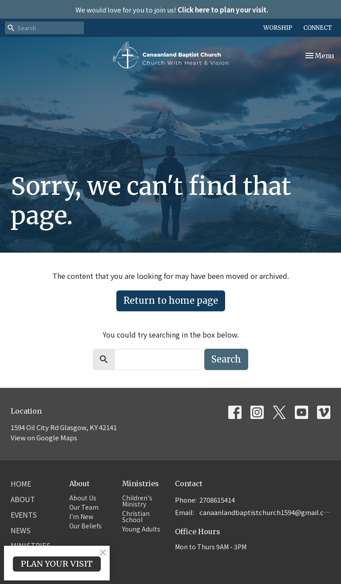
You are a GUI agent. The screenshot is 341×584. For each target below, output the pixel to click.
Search (226, 359)
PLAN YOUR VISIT (57, 564)
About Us (82, 497)
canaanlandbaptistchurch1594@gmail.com (264, 512)
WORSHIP (277, 28)
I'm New (81, 516)
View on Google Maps (44, 437)
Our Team (84, 507)
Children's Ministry (137, 500)
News (21, 530)
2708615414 (217, 499)
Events (24, 514)
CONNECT (317, 28)
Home (21, 483)
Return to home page (170, 300)
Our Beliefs (85, 525)
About (23, 499)
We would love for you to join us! (171, 9)
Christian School (136, 516)
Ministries (140, 483)
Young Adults (141, 528)
